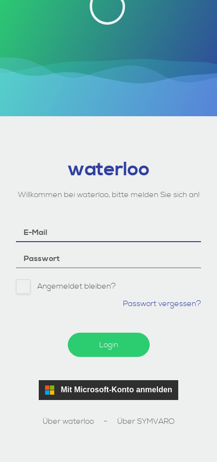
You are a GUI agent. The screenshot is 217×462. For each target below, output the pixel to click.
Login (108, 345)
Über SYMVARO (146, 421)
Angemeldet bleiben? (66, 287)
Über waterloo (68, 421)
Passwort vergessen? (162, 304)
